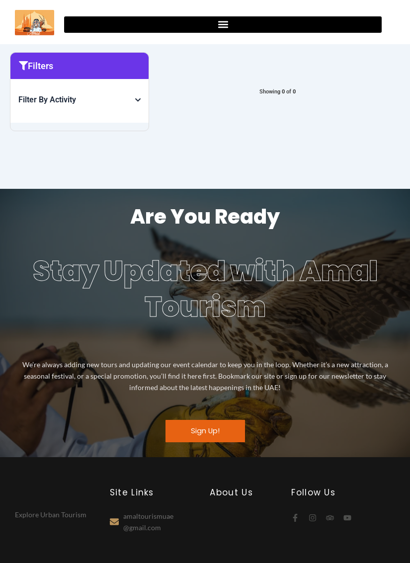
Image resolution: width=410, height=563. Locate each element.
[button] (223, 24)
